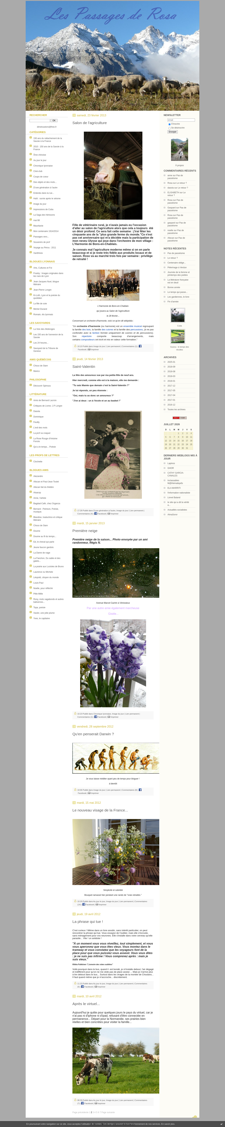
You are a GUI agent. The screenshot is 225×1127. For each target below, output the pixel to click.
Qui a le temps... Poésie (44, 447)
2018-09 (171, 367)
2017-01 (171, 400)
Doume (36, 531)
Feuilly (36, 422)
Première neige (84, 531)
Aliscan (171, 238)
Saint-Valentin (83, 366)
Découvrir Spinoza (42, 386)
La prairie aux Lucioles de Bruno (48, 566)
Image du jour (39, 204)
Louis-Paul (38, 583)
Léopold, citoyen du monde (46, 577)
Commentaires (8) (129, 790)
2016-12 (171, 405)
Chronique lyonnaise (43, 166)
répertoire (87, 336)
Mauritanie (38, 226)
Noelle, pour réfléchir (43, 588)
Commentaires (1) (129, 346)
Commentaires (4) (85, 514)
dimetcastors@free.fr (47, 127)
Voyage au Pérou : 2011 (44, 247)
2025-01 (171, 362)
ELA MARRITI (174, 488)
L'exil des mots (40, 427)
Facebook (100, 514)
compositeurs (88, 339)
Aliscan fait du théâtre (43, 487)
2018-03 (171, 376)
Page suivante (108, 1112)
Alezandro (38, 476)
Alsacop (37, 492)
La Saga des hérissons (44, 215)
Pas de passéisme (176, 253)
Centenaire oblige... (177, 263)
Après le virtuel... (86, 1004)
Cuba (179, 326)
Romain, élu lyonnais (43, 314)
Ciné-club (37, 171)
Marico (36, 371)
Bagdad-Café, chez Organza (46, 503)
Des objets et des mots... (45, 182)
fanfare (95, 333)
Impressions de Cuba (43, 209)
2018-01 (171, 381)
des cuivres (107, 329)
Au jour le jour (39, 160)
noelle (170, 230)
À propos (179, 165)
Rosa (170, 183)
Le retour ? (181, 183)
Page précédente (80, 1112)
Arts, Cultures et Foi (42, 268)
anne (170, 175)
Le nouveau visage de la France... (100, 810)
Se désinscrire (176, 128)
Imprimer (93, 349)
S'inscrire (174, 124)
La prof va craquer (41, 433)
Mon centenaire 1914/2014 (46, 231)
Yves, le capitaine (41, 618)
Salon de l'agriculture (89, 123)
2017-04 (171, 395)
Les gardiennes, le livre (178, 297)
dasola (171, 188)
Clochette (37, 461)
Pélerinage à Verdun (177, 267)
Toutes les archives (176, 409)
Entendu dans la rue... (43, 193)
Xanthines (38, 253)
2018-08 (171, 371)
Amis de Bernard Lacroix (44, 400)
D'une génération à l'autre (45, 187)
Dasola (36, 411)
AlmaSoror (173, 514)
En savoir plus (167, 1124)
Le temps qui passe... (178, 292)
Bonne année (174, 287)
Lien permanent (113, 346)
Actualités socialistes (177, 510)
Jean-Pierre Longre (42, 290)
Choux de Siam (40, 365)
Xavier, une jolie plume (44, 613)
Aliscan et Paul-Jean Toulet (46, 481)
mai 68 (36, 220)
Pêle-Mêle (38, 594)
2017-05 (171, 390)
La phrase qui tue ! (87, 922)
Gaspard (172, 207)
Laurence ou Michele (43, 572)
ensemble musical (132, 326)
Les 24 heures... (41, 343)
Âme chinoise (39, 155)
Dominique (38, 416)
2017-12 (171, 386)
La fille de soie (40, 303)
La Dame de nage (41, 553)
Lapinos (171, 463)
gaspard (171, 223)
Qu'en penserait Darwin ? (93, 734)
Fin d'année (173, 301)
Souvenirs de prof (41, 242)
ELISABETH (173, 192)
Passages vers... (41, 236)
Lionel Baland (174, 497)
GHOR (171, 468)
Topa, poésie (39, 607)
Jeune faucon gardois (43, 547)
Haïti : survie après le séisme (46, 198)
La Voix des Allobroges (44, 329)
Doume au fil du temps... (44, 536)
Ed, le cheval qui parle (43, 542)
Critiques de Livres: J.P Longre (47, 406)
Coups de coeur (40, 176)
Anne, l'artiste (39, 498)
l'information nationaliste (179, 493)
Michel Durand (40, 309)
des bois (86, 329)
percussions (137, 329)
